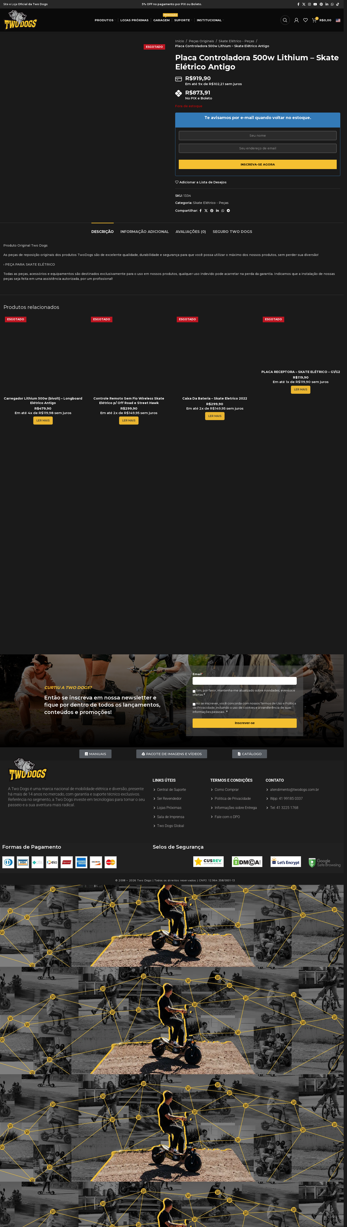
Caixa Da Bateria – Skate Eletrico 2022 (214, 398)
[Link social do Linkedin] (327, 4)
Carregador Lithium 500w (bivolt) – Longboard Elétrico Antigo (43, 400)
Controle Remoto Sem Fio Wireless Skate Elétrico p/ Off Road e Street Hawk (128, 400)
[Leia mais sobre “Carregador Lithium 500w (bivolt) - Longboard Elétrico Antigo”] (43, 421)
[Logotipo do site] (20, 20)
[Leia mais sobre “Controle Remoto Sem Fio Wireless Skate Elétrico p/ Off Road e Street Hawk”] (129, 421)
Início (179, 41)
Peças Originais (201, 41)
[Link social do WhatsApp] (332, 4)
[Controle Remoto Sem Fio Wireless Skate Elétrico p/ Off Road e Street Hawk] (129, 354)
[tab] (102, 229)
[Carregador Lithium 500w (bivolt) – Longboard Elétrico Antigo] (43, 354)
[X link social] (304, 4)
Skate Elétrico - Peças (236, 41)
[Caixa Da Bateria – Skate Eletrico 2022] (214, 354)
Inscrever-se (244, 723)
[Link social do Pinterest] (321, 4)
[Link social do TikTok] (337, 4)
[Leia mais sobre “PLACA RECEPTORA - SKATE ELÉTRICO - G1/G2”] (300, 390)
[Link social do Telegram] (228, 211)
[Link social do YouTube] (315, 4)
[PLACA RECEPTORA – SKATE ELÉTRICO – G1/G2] (301, 341)
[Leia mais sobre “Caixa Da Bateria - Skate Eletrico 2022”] (215, 416)
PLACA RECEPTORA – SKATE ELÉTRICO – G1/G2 (300, 372)
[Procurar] (285, 20)
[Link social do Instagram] (309, 4)
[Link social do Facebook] (298, 4)
